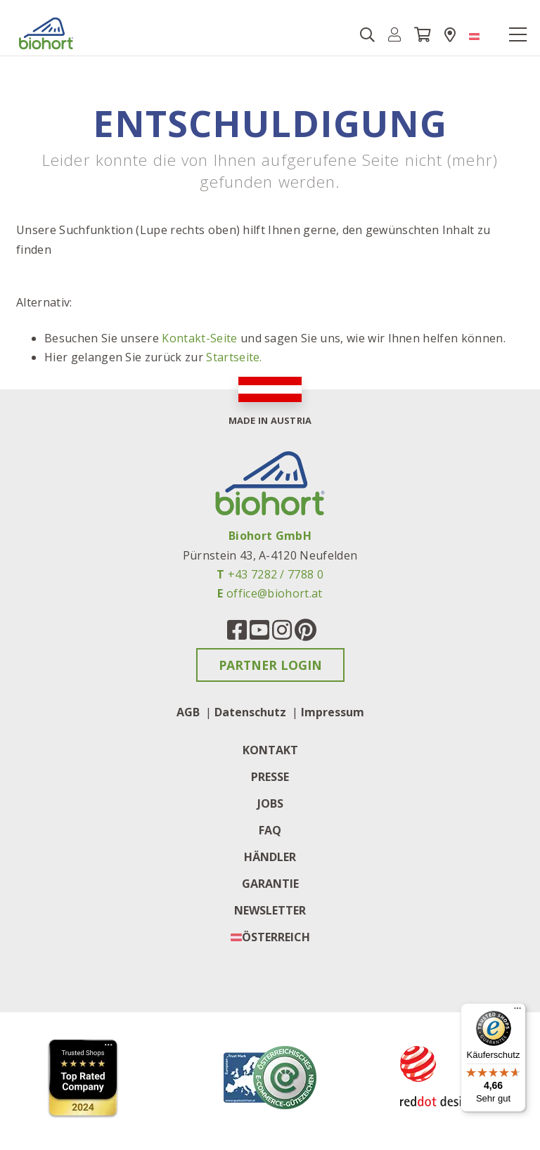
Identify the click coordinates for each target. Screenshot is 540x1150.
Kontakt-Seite (199, 338)
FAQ (270, 830)
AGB (188, 712)
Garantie (270, 883)
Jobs (270, 803)
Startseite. (234, 357)
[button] (395, 35)
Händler (270, 857)
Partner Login (270, 665)
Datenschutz (250, 712)
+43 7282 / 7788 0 (275, 574)
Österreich (276, 937)
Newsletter (270, 910)
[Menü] (517, 1011)
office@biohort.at (274, 593)
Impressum (332, 712)
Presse (270, 776)
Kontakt (270, 750)
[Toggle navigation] (517, 35)
